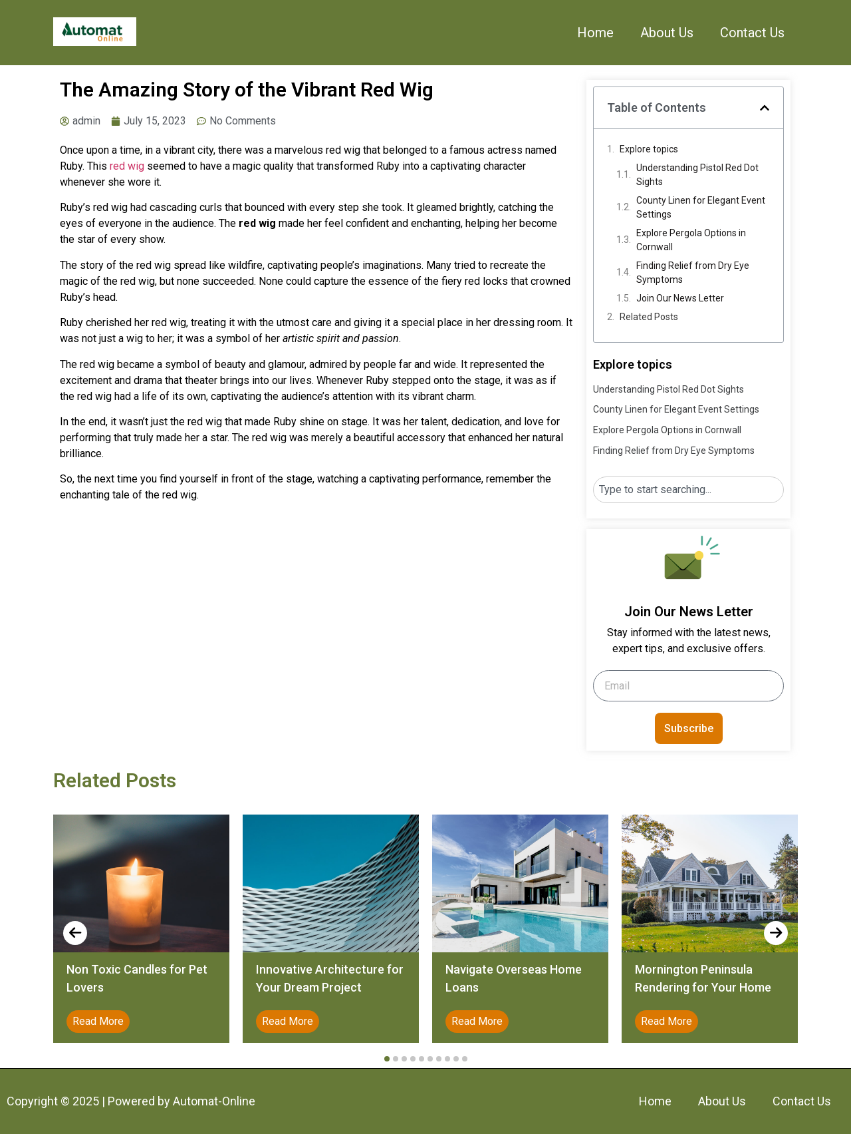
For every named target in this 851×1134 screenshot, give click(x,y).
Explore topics (649, 149)
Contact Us (752, 33)
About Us (666, 33)
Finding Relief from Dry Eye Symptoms (692, 272)
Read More (98, 1021)
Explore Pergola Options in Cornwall (691, 240)
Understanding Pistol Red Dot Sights (697, 174)
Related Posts (649, 316)
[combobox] (688, 489)
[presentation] (75, 933)
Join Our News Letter (680, 298)
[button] (764, 107)
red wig (127, 166)
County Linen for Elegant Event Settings (700, 207)
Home (595, 33)
